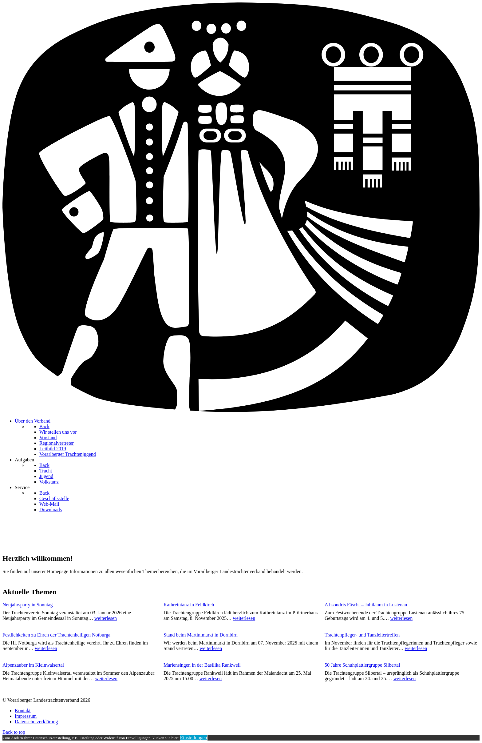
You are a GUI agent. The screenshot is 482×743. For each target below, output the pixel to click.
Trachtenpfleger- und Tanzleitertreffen (362, 634)
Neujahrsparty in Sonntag (27, 604)
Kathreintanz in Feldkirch (189, 604)
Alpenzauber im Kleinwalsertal (33, 665)
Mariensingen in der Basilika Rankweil (202, 665)
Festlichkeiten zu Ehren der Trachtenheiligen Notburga (56, 634)
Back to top (13, 732)
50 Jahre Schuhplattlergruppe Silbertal (362, 665)
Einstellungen (193, 737)
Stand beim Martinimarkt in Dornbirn (201, 634)
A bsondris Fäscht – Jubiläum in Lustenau (366, 604)
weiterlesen (105, 618)
